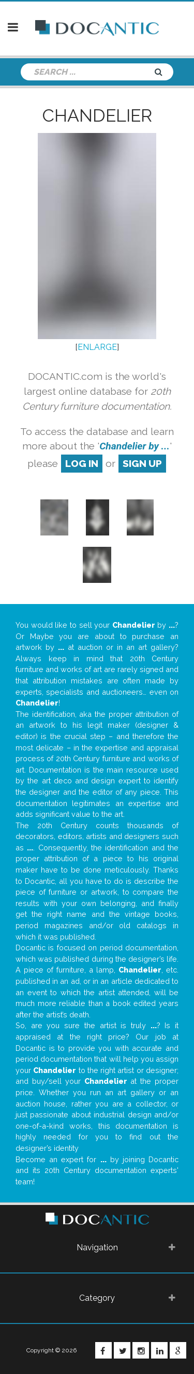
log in (81, 463)
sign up (142, 463)
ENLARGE (97, 347)
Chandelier (97, 115)
